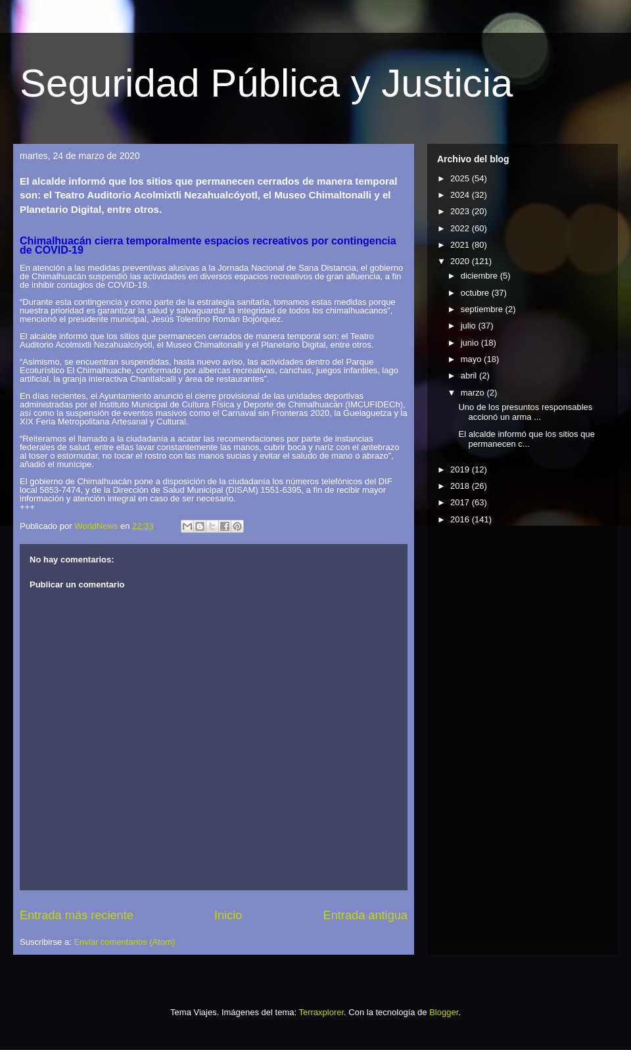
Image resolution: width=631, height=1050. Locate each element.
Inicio (228, 915)
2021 (461, 245)
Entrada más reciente (76, 915)
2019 (461, 469)
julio (470, 326)
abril (470, 375)
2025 (461, 178)
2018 (461, 486)
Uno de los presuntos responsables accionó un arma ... (525, 412)
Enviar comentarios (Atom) (124, 942)
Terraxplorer (321, 1012)
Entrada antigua (365, 915)
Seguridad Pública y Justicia (266, 83)
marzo (474, 393)
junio (471, 343)
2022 (461, 228)
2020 (461, 261)
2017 (461, 502)
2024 (461, 195)
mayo (472, 359)
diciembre (480, 276)
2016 (461, 519)
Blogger (443, 1012)
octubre (476, 293)
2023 (461, 211)
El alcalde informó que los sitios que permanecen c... (526, 439)
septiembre (483, 309)
